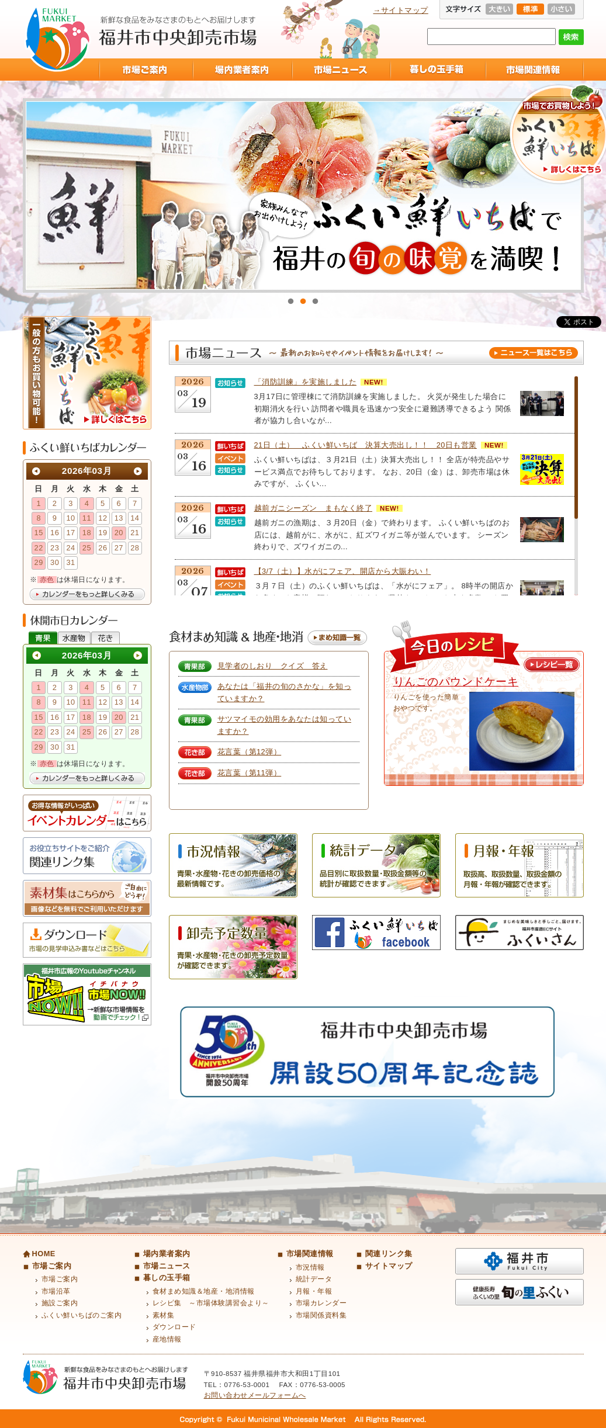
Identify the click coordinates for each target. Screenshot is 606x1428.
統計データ (314, 1279)
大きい (499, 9)
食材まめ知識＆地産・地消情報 (204, 1291)
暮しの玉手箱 (437, 69)
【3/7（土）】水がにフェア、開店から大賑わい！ (342, 571)
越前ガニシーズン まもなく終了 (313, 508)
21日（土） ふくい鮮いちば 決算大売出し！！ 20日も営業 (365, 445)
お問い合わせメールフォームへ (255, 1395)
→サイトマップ (400, 10)
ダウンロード (174, 1326)
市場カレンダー (321, 1302)
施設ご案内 (59, 1302)
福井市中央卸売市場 (57, 39)
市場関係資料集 (321, 1315)
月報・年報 (314, 1291)
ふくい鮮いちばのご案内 (81, 1315)
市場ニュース (341, 69)
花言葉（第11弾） (249, 772)
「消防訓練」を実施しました (305, 381)
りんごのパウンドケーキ (456, 681)
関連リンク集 (389, 1253)
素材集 (164, 1315)
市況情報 (310, 1267)
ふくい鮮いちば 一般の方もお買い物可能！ (87, 372)
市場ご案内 (145, 69)
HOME (44, 1253)
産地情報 (167, 1339)
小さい (561, 9)
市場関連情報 (534, 69)
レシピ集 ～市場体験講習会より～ (211, 1302)
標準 (530, 9)
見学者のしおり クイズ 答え (272, 665)
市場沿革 (56, 1291)
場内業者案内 (242, 69)
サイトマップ (389, 1265)
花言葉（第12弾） (249, 751)
